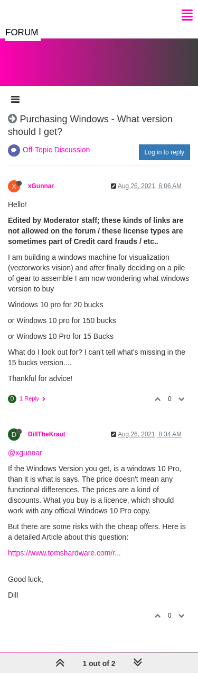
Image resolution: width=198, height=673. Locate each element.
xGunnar (41, 186)
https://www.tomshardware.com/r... (64, 553)
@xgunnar (25, 452)
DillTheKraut (46, 434)
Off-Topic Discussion (56, 149)
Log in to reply (164, 152)
